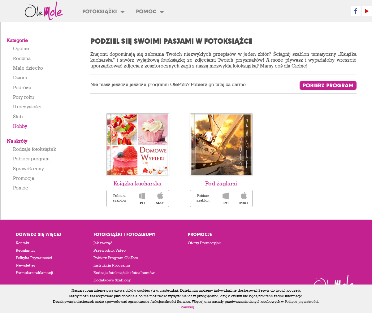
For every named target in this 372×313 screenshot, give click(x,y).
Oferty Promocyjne (204, 243)
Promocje (23, 178)
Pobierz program (31, 158)
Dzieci (20, 77)
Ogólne (21, 48)
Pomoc (150, 11)
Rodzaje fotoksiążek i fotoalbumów (124, 272)
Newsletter (25, 265)
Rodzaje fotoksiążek (34, 149)
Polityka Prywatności (34, 257)
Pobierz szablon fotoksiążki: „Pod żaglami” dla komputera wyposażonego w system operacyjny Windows (225, 198)
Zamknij (187, 307)
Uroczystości (27, 106)
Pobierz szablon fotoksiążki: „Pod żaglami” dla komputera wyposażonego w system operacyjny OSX (243, 198)
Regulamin (25, 250)
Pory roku (23, 97)
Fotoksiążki (103, 11)
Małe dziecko (28, 68)
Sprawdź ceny (28, 168)
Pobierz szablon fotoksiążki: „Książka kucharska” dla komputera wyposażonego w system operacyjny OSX (160, 198)
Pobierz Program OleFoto (115, 257)
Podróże (22, 87)
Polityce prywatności (301, 301)
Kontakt (22, 243)
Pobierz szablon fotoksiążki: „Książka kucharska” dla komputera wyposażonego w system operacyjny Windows (142, 198)
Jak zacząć (102, 243)
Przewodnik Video (109, 250)
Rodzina (22, 58)
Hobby (20, 126)
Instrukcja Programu (111, 265)
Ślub (18, 116)
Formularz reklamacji (34, 272)
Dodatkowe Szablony (112, 280)
